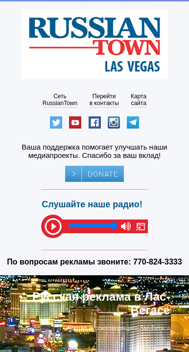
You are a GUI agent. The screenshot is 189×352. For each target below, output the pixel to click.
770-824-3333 (157, 262)
